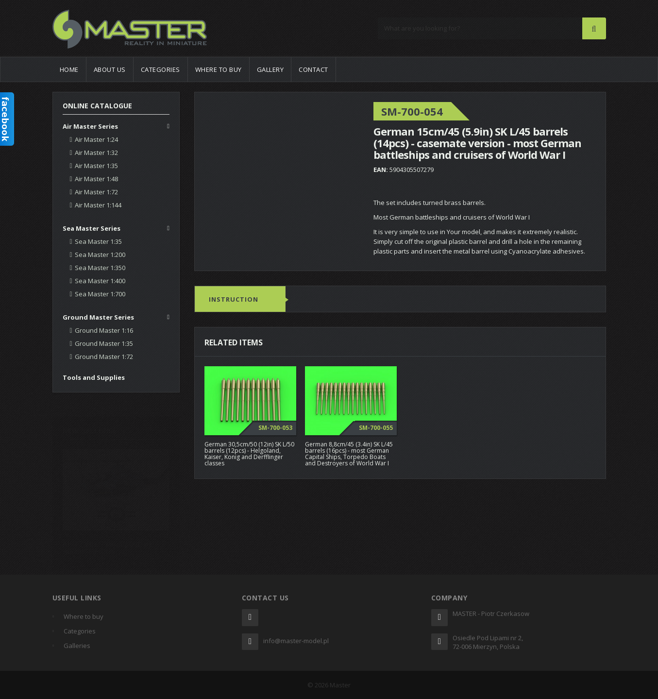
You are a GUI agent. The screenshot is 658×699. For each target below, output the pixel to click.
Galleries (77, 645)
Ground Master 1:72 (104, 356)
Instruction (233, 299)
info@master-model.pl (296, 640)
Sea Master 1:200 (100, 254)
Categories (160, 69)
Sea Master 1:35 (98, 241)
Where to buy (218, 69)
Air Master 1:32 (96, 152)
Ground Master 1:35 (104, 343)
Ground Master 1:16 (104, 330)
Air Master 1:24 (96, 139)
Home (69, 69)
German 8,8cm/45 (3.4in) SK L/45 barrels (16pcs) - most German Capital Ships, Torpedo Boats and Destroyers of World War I (349, 454)
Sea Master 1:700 (100, 294)
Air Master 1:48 (96, 178)
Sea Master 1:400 (100, 280)
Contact (313, 69)
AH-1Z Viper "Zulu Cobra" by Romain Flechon (107, 542)
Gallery (270, 69)
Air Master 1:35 (96, 165)
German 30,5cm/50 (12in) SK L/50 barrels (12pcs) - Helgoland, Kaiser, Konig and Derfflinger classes (249, 454)
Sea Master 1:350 (100, 267)
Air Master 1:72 (96, 192)
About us (110, 69)
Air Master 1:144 (98, 205)
